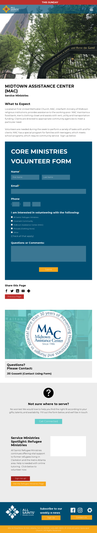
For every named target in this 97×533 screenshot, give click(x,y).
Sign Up (51, 517)
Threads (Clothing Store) (23, 229)
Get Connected (48, 421)
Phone (15, 198)
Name (15, 171)
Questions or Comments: (27, 242)
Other (15, 232)
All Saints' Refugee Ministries (25, 217)
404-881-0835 (57, 528)
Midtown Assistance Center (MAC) (28, 225)
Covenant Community (23, 221)
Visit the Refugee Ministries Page (28, 483)
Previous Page (14, 296)
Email (15, 185)
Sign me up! (20, 478)
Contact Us (81, 517)
